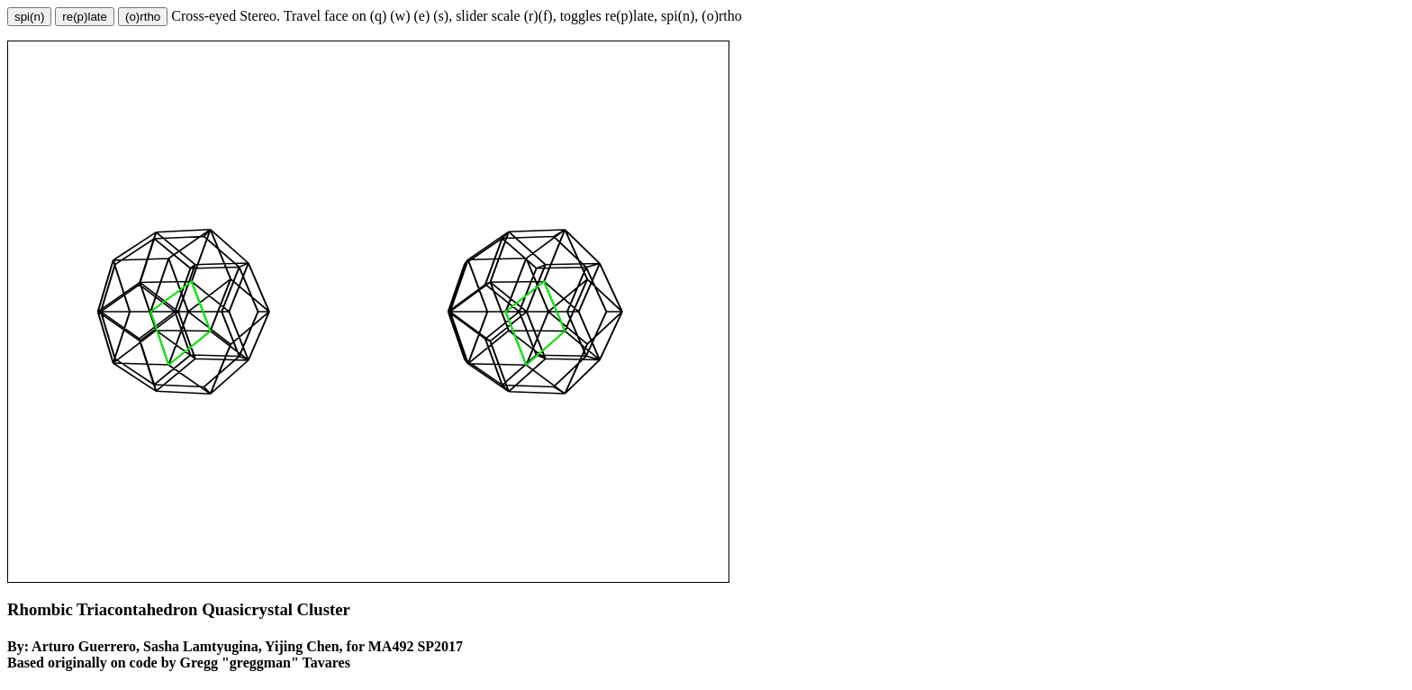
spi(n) (29, 16)
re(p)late (84, 16)
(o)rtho (142, 16)
